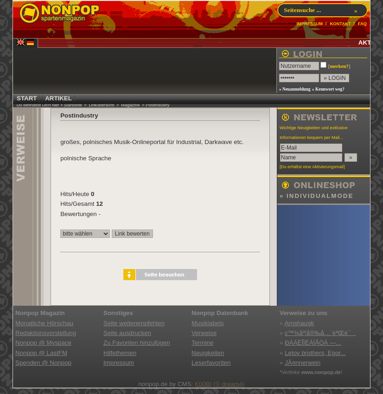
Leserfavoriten (211, 362)
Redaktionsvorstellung (45, 332)
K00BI (203, 384)
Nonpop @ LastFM (41, 352)
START (27, 98)
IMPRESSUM (309, 23)
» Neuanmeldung (295, 89)
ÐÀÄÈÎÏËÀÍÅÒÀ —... (313, 342)
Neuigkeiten (208, 352)
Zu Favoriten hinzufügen (136, 342)
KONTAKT (340, 23)
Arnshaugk (299, 323)
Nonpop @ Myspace (43, 342)
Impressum (118, 362)
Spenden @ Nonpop (43, 362)
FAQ (362, 23)
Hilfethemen (119, 352)
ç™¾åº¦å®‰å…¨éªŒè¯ (320, 332)
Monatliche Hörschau (44, 323)
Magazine (130, 105)
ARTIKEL (58, 98)
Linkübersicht (101, 105)
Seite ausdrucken (127, 332)
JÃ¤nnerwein (302, 362)
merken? (339, 66)
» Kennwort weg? (328, 89)
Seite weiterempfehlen (134, 323)
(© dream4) (229, 384)
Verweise (204, 332)
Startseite (73, 105)
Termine (202, 342)
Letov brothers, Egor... (315, 352)
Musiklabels (208, 323)
